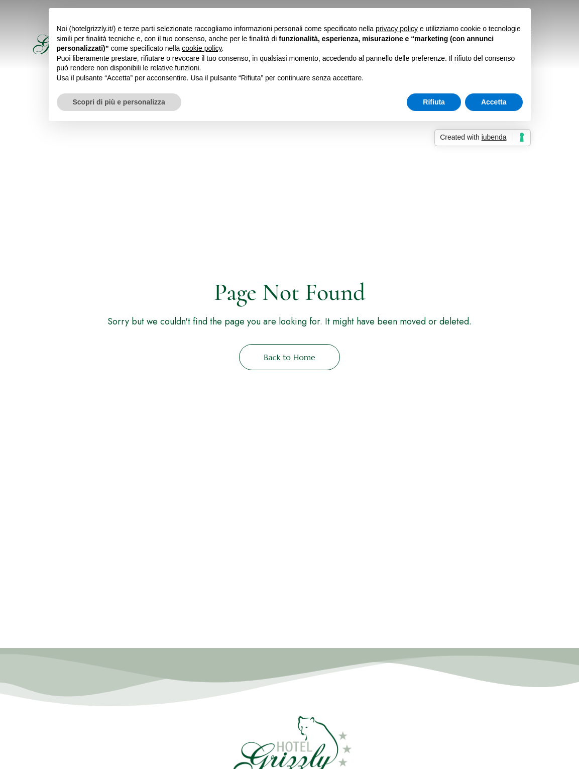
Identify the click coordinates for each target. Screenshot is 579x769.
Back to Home (289, 357)
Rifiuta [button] (434, 102)
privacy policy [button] (397, 29)
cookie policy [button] (201, 48)
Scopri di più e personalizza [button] (119, 102)
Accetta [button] (494, 102)
